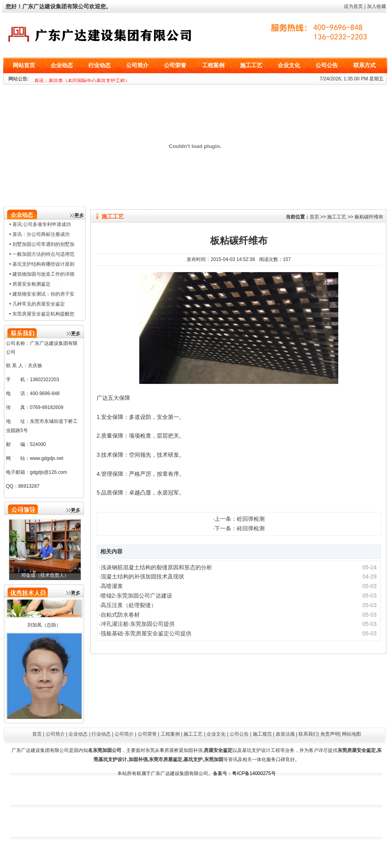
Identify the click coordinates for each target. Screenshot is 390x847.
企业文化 (289, 65)
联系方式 (364, 65)
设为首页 (353, 6)
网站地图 (351, 734)
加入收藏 (376, 6)
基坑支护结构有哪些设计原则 (43, 264)
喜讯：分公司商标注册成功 (41, 234)
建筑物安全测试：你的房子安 (43, 294)
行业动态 (99, 65)
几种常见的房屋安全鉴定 (38, 304)
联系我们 (308, 734)
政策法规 (285, 734)
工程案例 (213, 65)
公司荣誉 (175, 65)
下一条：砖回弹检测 (239, 528)
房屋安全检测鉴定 (31, 284)
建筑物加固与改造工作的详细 (43, 274)
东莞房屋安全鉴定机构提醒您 (43, 314)
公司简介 (137, 65)
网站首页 (24, 65)
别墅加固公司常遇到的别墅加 (43, 244)
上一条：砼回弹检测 (239, 519)
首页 (314, 217)
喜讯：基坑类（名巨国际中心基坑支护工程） (82, 81)
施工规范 (262, 734)
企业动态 (62, 65)
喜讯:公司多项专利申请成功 (41, 224)
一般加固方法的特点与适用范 (43, 254)
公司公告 (327, 65)
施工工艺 (251, 65)
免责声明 (329, 734)
